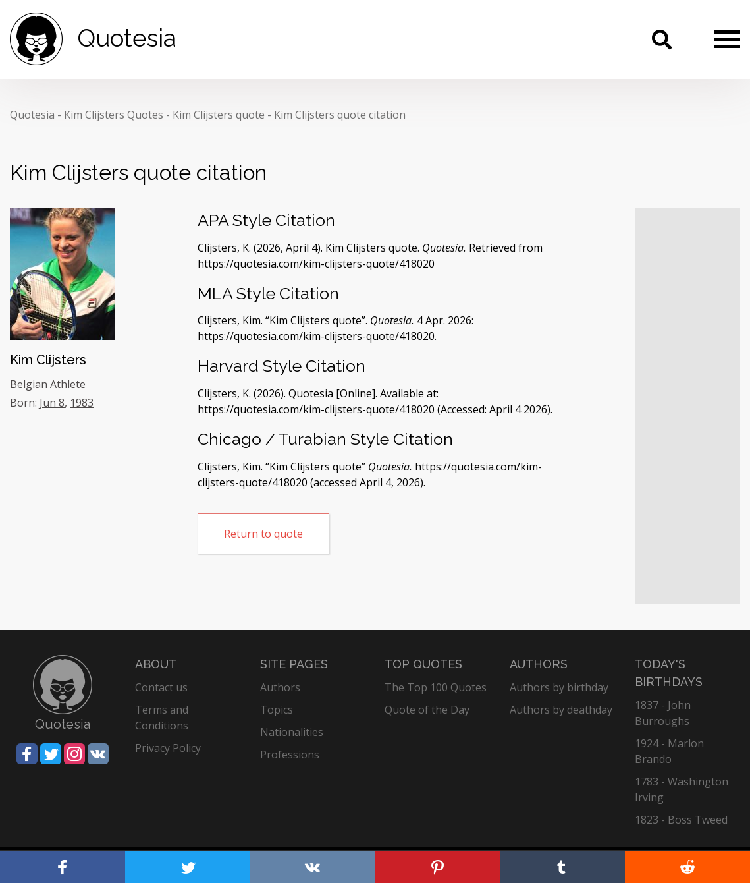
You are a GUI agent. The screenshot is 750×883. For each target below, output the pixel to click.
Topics (276, 709)
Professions (289, 754)
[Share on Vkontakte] (98, 753)
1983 (82, 402)
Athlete (68, 384)
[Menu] (727, 39)
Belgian (28, 384)
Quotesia (32, 114)
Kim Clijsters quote (219, 114)
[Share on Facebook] (27, 753)
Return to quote (263, 534)
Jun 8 (52, 402)
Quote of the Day (427, 709)
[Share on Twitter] (50, 753)
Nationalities (291, 732)
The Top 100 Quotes (436, 687)
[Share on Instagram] (74, 753)
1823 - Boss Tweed (681, 819)
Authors (280, 687)
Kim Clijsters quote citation (340, 114)
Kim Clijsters (48, 360)
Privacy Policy (168, 748)
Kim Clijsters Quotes (113, 114)
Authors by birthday (559, 687)
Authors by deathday (561, 709)
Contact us (161, 687)
